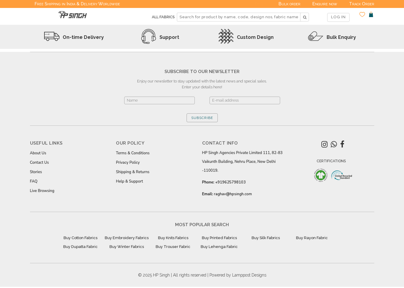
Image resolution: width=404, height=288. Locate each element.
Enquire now (324, 3)
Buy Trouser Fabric (173, 246)
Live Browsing (42, 190)
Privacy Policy (128, 162)
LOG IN (338, 17)
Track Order (361, 3)
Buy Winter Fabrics (126, 246)
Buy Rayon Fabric (312, 238)
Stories (36, 172)
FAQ (34, 181)
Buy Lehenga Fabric (219, 246)
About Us (38, 153)
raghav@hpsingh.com (233, 194)
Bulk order (289, 3)
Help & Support (129, 181)
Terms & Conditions (132, 153)
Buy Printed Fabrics (219, 238)
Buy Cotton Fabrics (80, 238)
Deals (261, 3)
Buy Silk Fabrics (266, 238)
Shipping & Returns (132, 172)
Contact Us (39, 162)
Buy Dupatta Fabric (80, 246)
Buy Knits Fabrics (173, 238)
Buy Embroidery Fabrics (127, 238)
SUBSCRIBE (202, 118)
